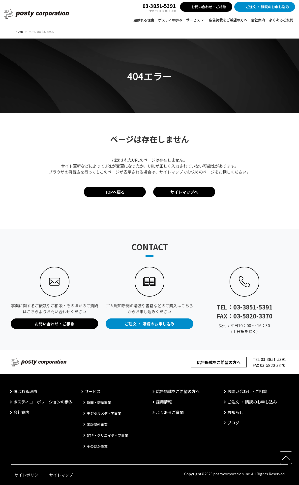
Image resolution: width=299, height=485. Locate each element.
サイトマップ (61, 475)
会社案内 (258, 19)
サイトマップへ (184, 192)
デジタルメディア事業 (104, 413)
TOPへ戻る (115, 192)
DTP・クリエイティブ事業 (107, 435)
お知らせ (235, 412)
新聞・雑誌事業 (99, 402)
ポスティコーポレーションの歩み (43, 402)
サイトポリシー (28, 475)
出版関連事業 (97, 424)
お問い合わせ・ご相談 (208, 6)
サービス (193, 19)
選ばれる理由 (143, 19)
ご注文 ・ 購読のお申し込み (267, 6)
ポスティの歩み (170, 19)
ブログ (233, 423)
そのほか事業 (97, 446)
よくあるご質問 (281, 19)
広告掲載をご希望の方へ (228, 19)
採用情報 (164, 402)
